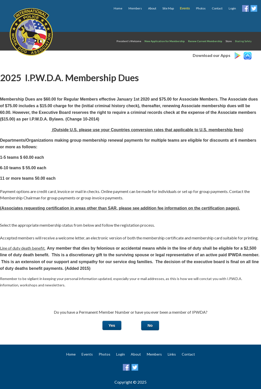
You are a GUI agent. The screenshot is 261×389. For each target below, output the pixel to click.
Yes (112, 325)
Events (87, 354)
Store (229, 41)
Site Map (168, 8)
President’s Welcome (128, 41)
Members (135, 8)
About (152, 8)
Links (172, 354)
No (150, 325)
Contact (217, 8)
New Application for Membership (165, 41)
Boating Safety (243, 41)
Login (232, 8)
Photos (201, 8)
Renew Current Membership (205, 41)
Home (118, 8)
